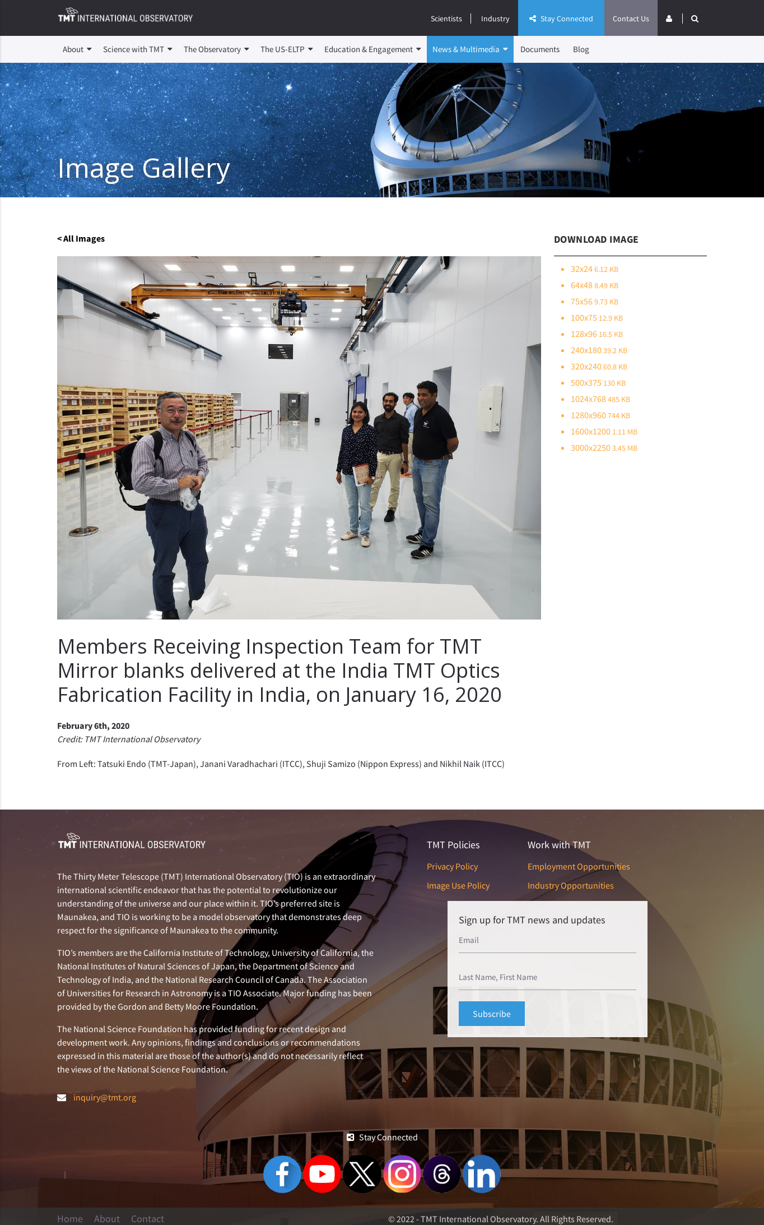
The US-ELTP (286, 49)
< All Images (81, 238)
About (77, 49)
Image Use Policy (458, 885)
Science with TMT (138, 49)
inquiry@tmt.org (104, 1097)
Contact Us (631, 18)
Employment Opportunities (579, 866)
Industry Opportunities (571, 885)
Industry (495, 18)
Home (70, 1218)
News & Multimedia (470, 49)
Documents (540, 49)
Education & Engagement (372, 49)
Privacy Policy (452, 866)
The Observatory (216, 49)
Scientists (446, 18)
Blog (581, 49)
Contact (147, 1218)
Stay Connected (561, 18)
